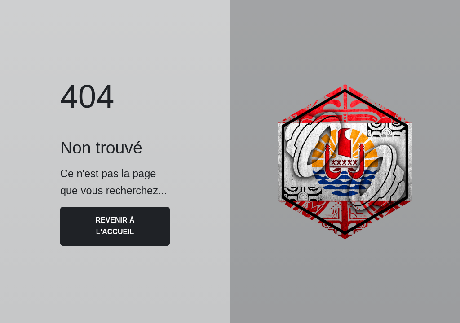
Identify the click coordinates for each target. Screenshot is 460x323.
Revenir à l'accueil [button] (114, 226)
